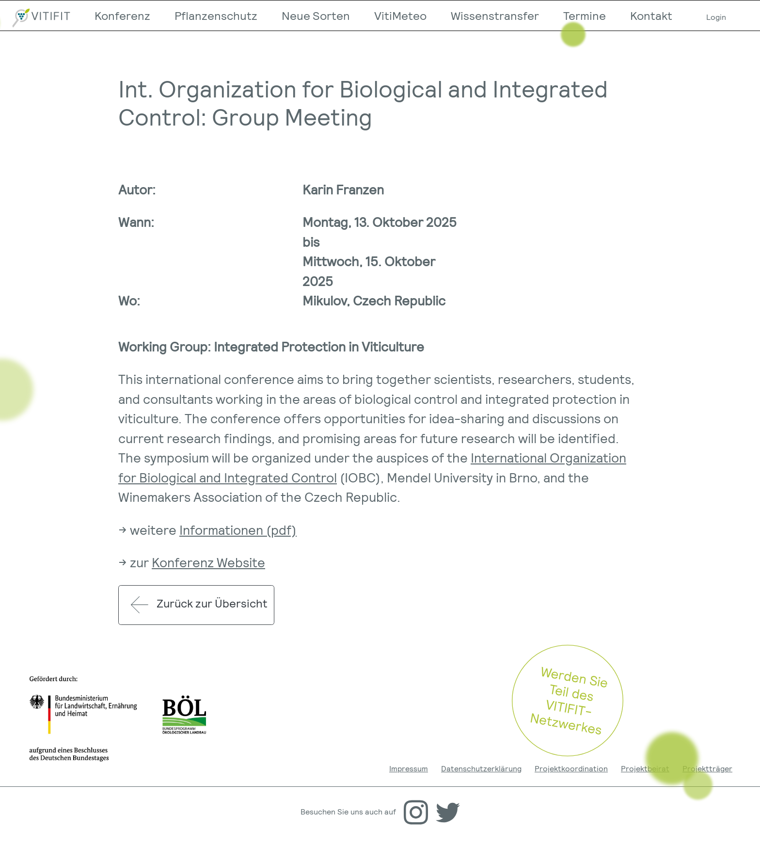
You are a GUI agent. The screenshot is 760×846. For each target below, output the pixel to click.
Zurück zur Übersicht (196, 605)
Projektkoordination (571, 768)
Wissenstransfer (495, 15)
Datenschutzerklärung (481, 768)
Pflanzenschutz (215, 15)
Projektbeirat (645, 768)
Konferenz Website (208, 562)
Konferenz (122, 15)
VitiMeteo (400, 15)
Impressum (408, 768)
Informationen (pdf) (238, 529)
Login (716, 16)
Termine (584, 15)
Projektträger (707, 768)
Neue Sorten (316, 15)
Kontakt (651, 15)
